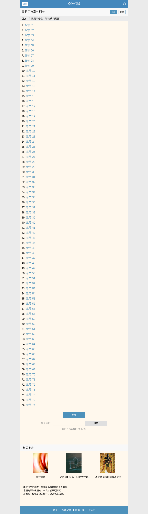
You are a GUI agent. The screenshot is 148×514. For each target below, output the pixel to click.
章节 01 (29, 25)
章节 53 (30, 288)
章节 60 (30, 323)
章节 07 (29, 55)
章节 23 (30, 136)
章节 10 (30, 70)
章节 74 (30, 394)
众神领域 (74, 3)
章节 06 (29, 50)
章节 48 (30, 263)
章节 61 (30, 329)
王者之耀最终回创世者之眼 (107, 477)
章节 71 (30, 379)
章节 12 (30, 80)
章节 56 (30, 303)
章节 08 (29, 60)
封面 (25, 4)
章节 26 (30, 151)
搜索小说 (80, 510)
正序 (113, 12)
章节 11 (30, 75)
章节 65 (30, 349)
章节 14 (30, 91)
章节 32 (30, 182)
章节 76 (30, 404)
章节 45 (30, 248)
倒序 (122, 12)
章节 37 (30, 207)
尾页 (74, 415)
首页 (55, 510)
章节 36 (30, 202)
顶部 (92, 510)
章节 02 (29, 30)
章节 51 (30, 278)
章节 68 (30, 364)
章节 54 (30, 293)
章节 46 (30, 253)
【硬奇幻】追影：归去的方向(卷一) (75, 477)
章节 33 (30, 187)
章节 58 (30, 313)
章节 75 (30, 399)
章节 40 (30, 222)
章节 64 (30, 344)
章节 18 (30, 111)
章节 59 (30, 318)
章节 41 (30, 227)
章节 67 (30, 359)
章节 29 (30, 167)
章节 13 (30, 86)
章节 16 (30, 101)
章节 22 (30, 131)
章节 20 (30, 121)
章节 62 (30, 334)
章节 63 (30, 339)
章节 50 (30, 273)
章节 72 (30, 384)
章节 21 (30, 126)
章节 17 (30, 106)
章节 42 (30, 232)
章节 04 (29, 40)
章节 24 (30, 141)
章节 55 (30, 298)
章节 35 (30, 197)
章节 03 (29, 35)
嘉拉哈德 (40, 477)
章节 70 (30, 374)
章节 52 (30, 283)
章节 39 (30, 217)
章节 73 (30, 389)
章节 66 (30, 354)
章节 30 (30, 172)
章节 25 (30, 146)
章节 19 (30, 116)
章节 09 (29, 65)
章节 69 (30, 369)
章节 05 (29, 45)
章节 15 (30, 96)
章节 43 (30, 237)
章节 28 (30, 161)
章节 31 (30, 177)
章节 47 (30, 258)
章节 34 (30, 192)
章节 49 (30, 268)
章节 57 (30, 308)
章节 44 (30, 242)
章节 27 (30, 156)
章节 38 (30, 212)
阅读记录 (66, 510)
